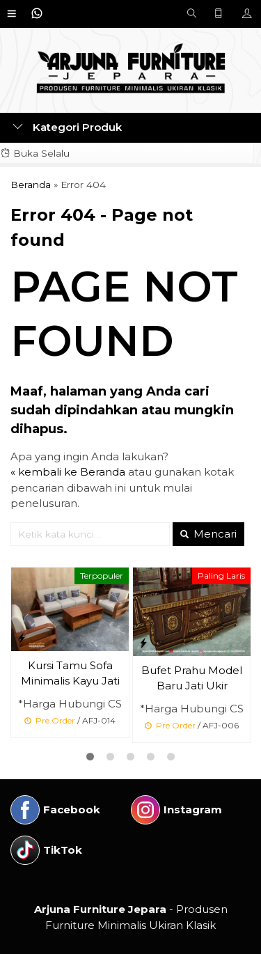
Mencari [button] (208, 533)
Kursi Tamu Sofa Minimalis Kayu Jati (70, 673)
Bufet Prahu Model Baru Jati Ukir (191, 678)
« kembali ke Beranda (67, 471)
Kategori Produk (67, 127)
